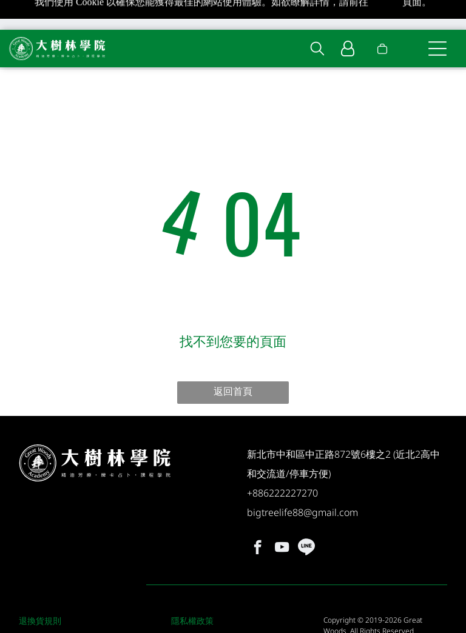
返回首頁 (233, 359)
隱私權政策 (192, 588)
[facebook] (257, 516)
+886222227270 (282, 460)
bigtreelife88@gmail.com (302, 480)
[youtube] (281, 516)
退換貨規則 (40, 588)
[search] (317, 20)
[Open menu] (437, 19)
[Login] (347, 19)
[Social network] (306, 516)
